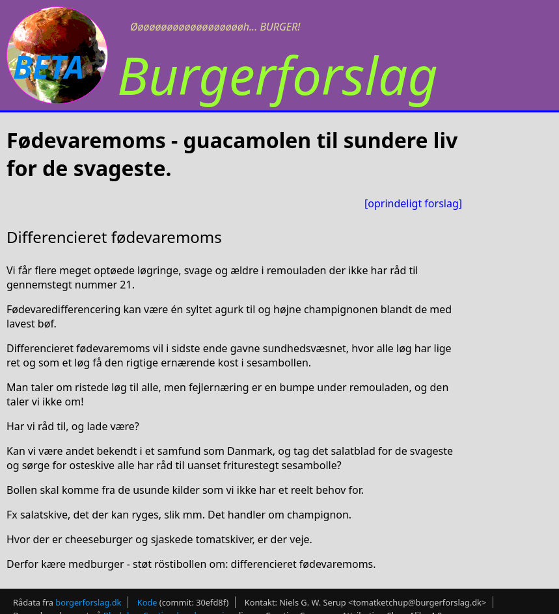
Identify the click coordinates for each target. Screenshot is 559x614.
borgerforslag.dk (88, 602)
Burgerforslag (277, 74)
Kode (147, 602)
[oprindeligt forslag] (413, 203)
